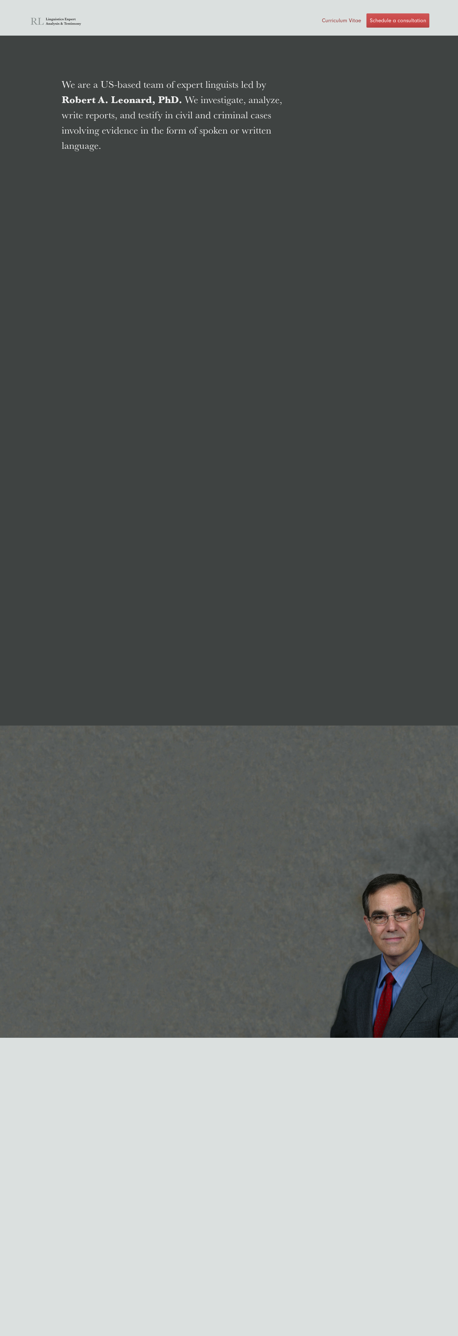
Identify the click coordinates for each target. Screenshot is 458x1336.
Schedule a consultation (398, 20)
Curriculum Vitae (341, 20)
